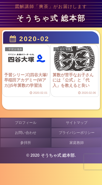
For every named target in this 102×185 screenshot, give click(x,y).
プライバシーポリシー (77, 133)
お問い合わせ (25, 133)
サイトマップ (76, 123)
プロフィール (25, 123)
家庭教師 (76, 143)
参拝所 (25, 143)
